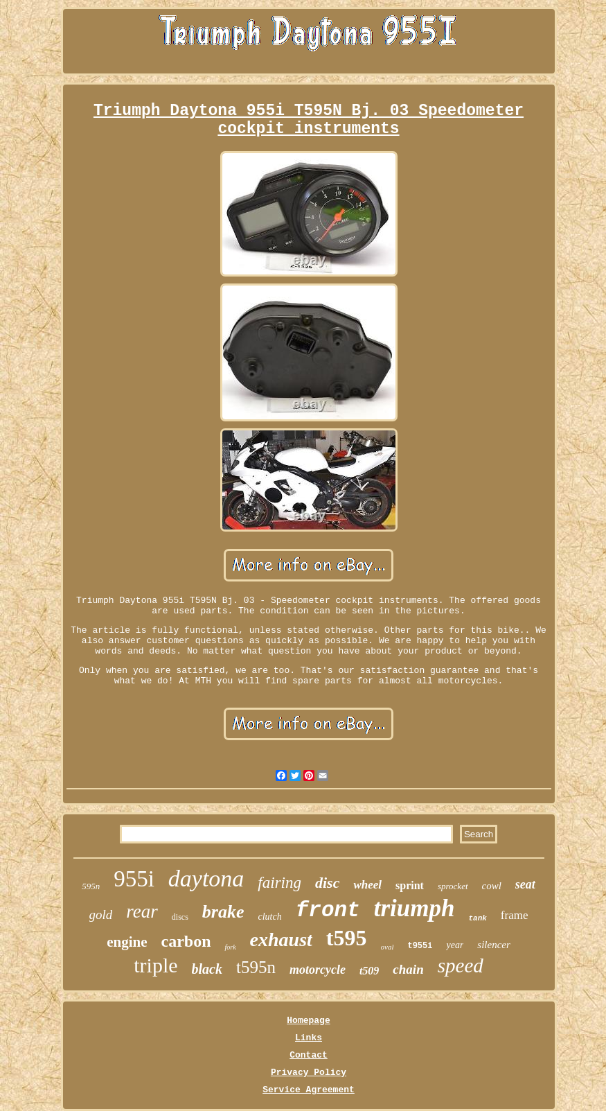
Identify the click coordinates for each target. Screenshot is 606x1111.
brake (223, 912)
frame (514, 915)
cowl (491, 885)
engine (127, 942)
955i (134, 878)
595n (91, 886)
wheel (367, 884)
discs (180, 917)
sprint (409, 885)
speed (460, 965)
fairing (279, 882)
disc (327, 882)
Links (308, 1038)
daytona (206, 878)
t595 (346, 937)
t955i (419, 946)
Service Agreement (308, 1090)
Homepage (308, 1020)
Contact (308, 1055)
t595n (256, 967)
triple (155, 965)
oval (387, 947)
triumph (414, 908)
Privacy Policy (308, 1072)
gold (101, 914)
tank (477, 918)
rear (142, 911)
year (454, 945)
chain (408, 969)
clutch (269, 916)
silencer (493, 944)
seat (525, 884)
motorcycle (317, 970)
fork (229, 947)
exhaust (281, 939)
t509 (369, 971)
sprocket (453, 886)
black (207, 969)
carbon (186, 941)
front (328, 910)
